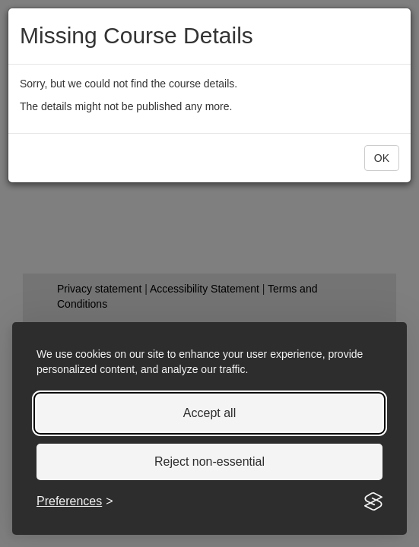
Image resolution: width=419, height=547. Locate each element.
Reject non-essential (209, 461)
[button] (381, 158)
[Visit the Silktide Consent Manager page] (373, 501)
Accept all (209, 412)
